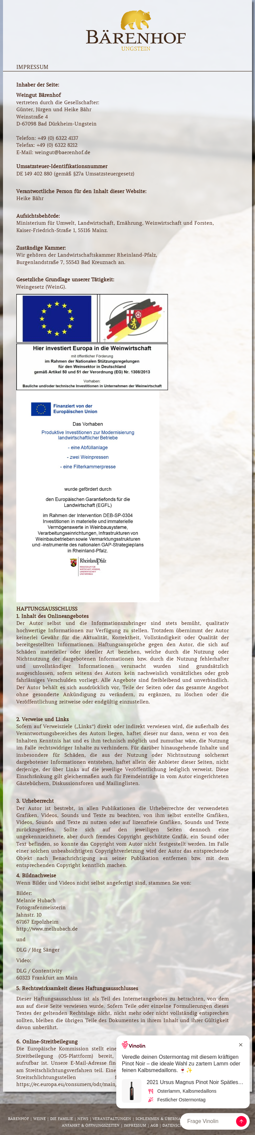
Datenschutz (176, 1125)
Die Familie (61, 1118)
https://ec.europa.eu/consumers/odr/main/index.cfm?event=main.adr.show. (106, 1084)
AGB (154, 1125)
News (82, 1118)
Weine (39, 1118)
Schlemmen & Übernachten (164, 1118)
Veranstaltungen (112, 1118)
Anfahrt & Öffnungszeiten (91, 1125)
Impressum (135, 1125)
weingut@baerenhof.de (62, 152)
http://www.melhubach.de (47, 929)
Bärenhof (18, 1118)
